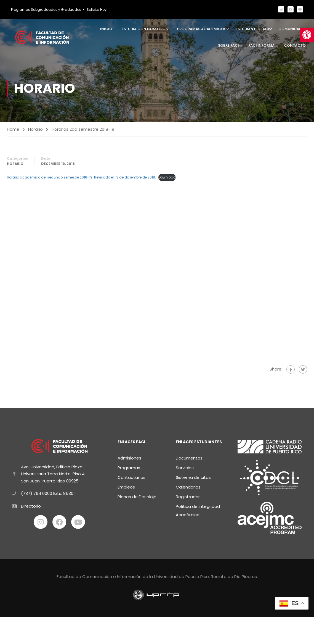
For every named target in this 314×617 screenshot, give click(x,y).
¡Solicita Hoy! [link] (96, 9)
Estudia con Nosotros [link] (145, 28)
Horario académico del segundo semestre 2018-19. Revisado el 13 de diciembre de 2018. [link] (81, 177)
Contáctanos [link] (131, 476)
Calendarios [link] (188, 486)
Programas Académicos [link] (201, 28)
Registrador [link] (188, 495)
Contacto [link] (295, 45)
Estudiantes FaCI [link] (252, 28)
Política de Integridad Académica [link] (198, 509)
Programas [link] (129, 466)
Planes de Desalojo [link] (137, 495)
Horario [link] (35, 129)
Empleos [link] (126, 486)
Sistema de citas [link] (193, 476)
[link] (307, 35)
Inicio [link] (106, 28)
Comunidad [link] (290, 28)
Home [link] (13, 129)
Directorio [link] (31, 505)
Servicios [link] (185, 466)
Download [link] (167, 177)
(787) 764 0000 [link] (36, 492)
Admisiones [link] (129, 457)
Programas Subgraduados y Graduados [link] (46, 9)
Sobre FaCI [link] (228, 45)
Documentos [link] (189, 457)
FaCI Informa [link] (261, 45)
